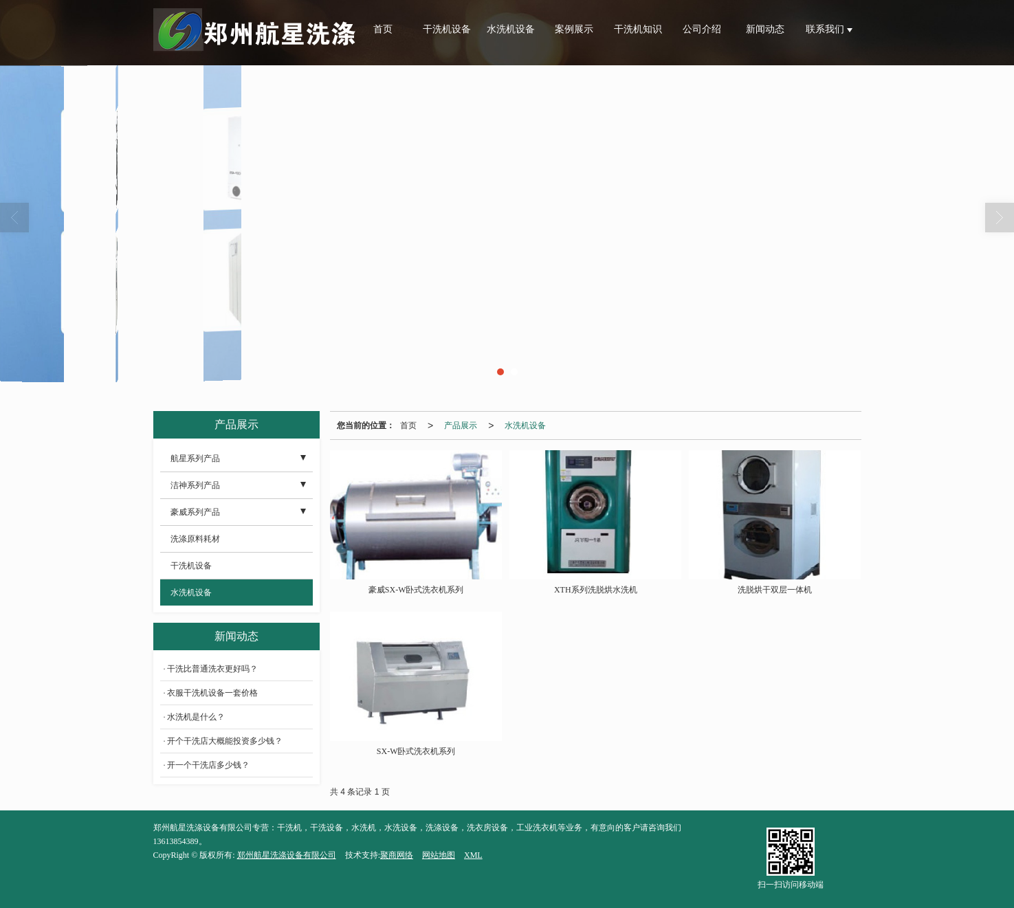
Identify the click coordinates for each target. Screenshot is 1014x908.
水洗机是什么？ (196, 717)
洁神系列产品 (195, 485)
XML (473, 855)
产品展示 (460, 425)
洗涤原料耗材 (195, 539)
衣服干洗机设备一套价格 (212, 693)
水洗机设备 (511, 29)
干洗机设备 (447, 29)
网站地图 (438, 855)
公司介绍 (702, 29)
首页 (383, 29)
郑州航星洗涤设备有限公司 (286, 855)
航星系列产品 (195, 458)
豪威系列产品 (195, 512)
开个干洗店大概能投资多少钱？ (225, 741)
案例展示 (574, 29)
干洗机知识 (638, 29)
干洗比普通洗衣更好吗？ (212, 669)
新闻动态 (765, 29)
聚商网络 (396, 855)
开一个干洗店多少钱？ (208, 765)
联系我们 (826, 29)
